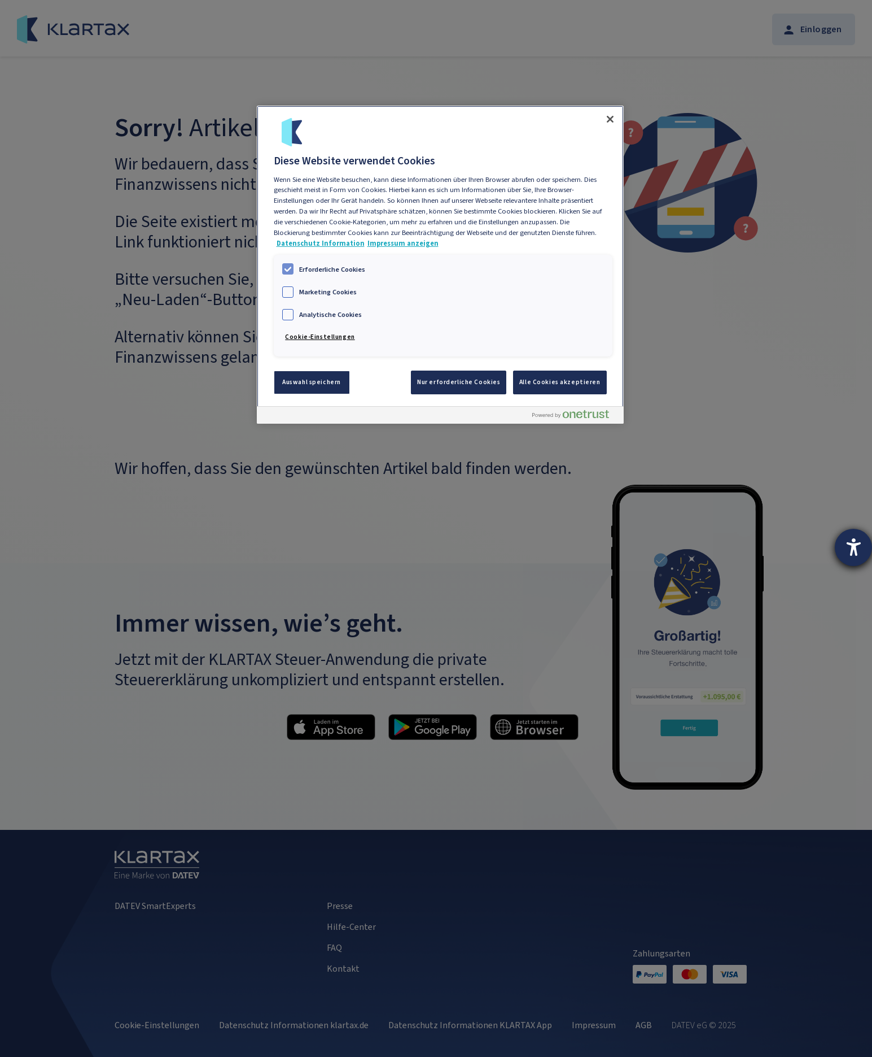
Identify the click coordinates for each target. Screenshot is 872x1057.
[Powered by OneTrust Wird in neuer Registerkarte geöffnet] (575, 417)
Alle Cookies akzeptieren (560, 382)
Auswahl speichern (311, 382)
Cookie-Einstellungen (319, 337)
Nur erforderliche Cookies (458, 382)
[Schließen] (610, 119)
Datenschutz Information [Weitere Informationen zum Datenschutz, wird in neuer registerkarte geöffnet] (321, 243)
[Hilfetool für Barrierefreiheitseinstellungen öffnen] (853, 547)
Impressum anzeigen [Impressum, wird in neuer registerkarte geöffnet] (403, 243)
